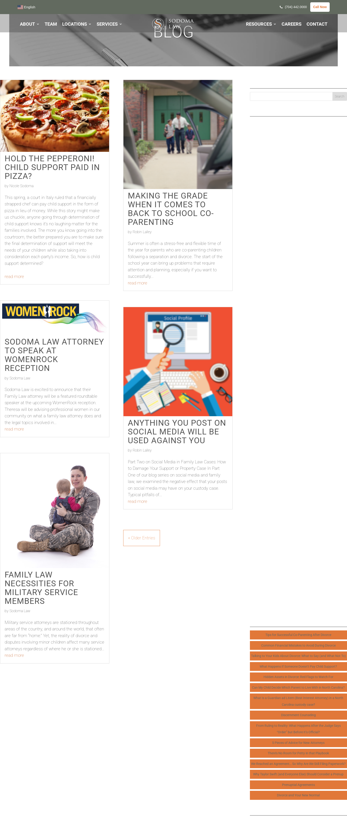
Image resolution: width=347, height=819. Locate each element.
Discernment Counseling (298, 715)
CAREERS (291, 24)
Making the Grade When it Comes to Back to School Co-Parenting (171, 209)
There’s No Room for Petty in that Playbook (298, 753)
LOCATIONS (74, 24)
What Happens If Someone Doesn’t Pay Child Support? (298, 666)
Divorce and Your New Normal (298, 795)
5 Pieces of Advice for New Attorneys (298, 743)
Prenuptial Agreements (298, 785)
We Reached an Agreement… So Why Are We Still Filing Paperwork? (298, 764)
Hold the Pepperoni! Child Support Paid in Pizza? (52, 167)
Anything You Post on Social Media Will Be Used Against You (177, 431)
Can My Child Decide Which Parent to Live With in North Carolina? (298, 687)
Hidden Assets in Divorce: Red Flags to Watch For (298, 677)
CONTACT (317, 24)
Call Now (320, 7)
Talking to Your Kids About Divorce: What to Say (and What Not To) (298, 656)
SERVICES (107, 24)
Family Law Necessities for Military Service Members (41, 588)
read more (14, 276)
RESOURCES (259, 24)
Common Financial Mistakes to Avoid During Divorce (298, 645)
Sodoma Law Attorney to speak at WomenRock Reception (54, 355)
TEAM (51, 24)
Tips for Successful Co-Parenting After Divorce (298, 635)
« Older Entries (141, 538)
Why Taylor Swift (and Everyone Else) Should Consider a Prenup (298, 774)
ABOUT (27, 24)
